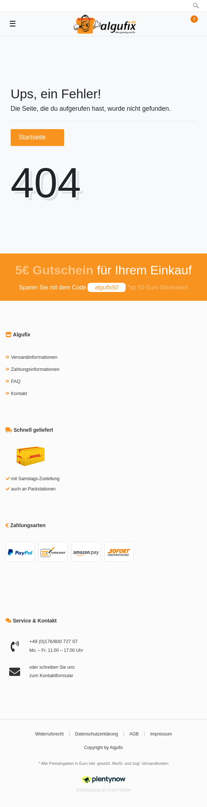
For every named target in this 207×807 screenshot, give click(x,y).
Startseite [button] (37, 137)
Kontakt (19, 393)
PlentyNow (119, 790)
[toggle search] (196, 5)
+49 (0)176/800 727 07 (53, 641)
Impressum (161, 734)
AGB (133, 734)
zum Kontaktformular (51, 675)
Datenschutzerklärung (96, 734)
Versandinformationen (34, 357)
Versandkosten (155, 763)
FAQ (16, 381)
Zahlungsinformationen (35, 369)
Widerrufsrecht (49, 734)
